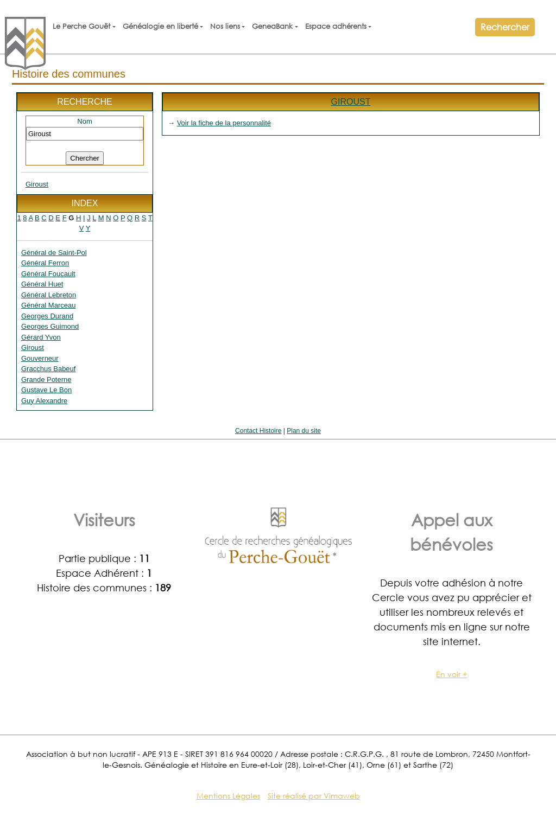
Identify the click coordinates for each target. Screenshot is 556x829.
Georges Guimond (50, 326)
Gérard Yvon (41, 337)
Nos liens (225, 26)
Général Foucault (48, 274)
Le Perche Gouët (81, 26)
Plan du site (304, 431)
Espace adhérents (336, 26)
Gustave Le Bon (46, 390)
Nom (84, 121)
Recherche (84, 101)
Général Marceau (48, 305)
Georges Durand (47, 316)
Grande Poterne (46, 379)
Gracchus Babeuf (48, 369)
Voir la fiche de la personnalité (224, 123)
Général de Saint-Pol (54, 252)
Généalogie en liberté (160, 26)
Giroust (37, 184)
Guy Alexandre (44, 401)
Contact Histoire (258, 431)
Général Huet (42, 284)
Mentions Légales (228, 795)
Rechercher (505, 27)
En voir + (451, 674)
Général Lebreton (48, 295)
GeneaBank (272, 26)
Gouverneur (40, 358)
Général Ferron (45, 263)
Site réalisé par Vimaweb (314, 795)
